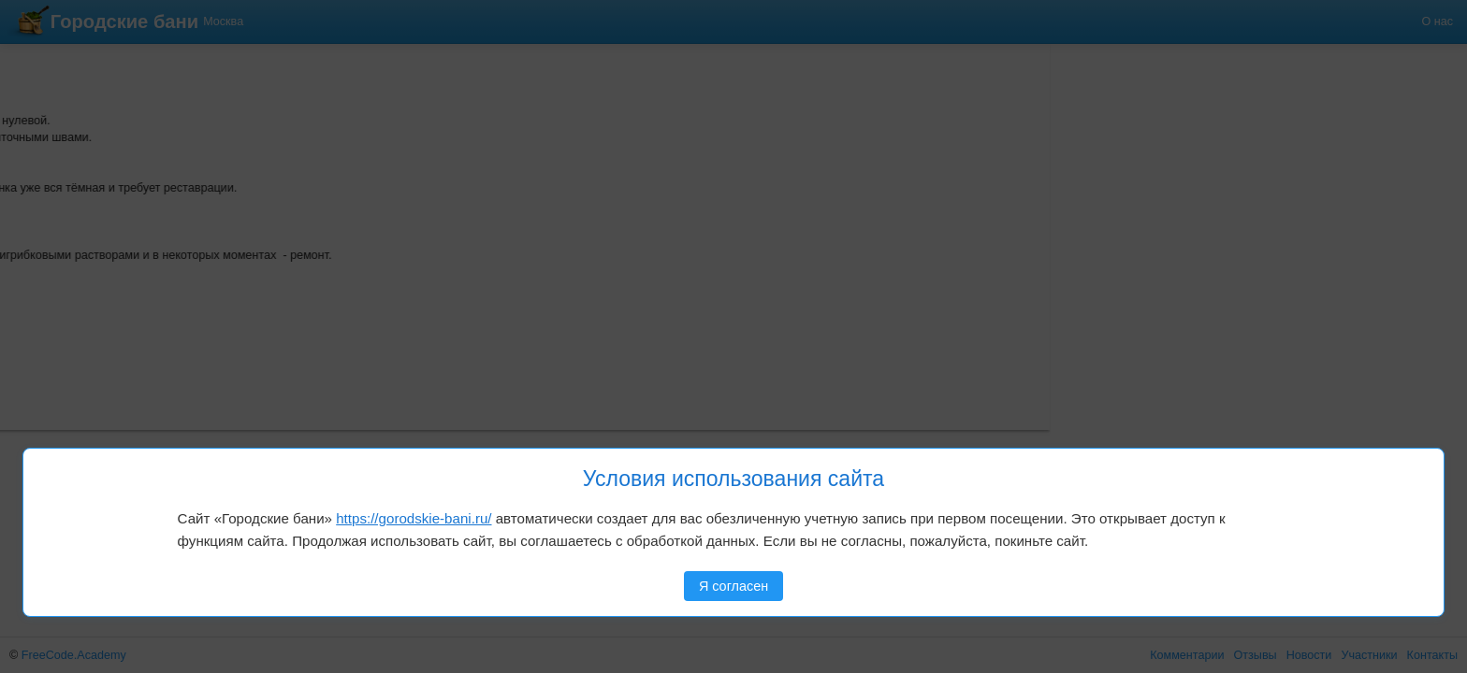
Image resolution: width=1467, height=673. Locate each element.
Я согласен (733, 586)
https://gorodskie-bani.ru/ (413, 518)
